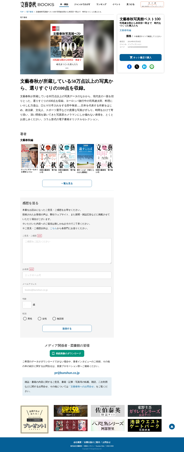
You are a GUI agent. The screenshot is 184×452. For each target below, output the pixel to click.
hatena (144, 66)
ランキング (101, 4)
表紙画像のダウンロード (68, 353)
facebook (129, 66)
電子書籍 (29, 12)
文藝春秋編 (125, 30)
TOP (22, 12)
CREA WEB (110, 446)
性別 (24, 313)
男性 (30, 318)
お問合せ (106, 442)
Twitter (137, 66)
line (152, 66)
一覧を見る (67, 183)
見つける (130, 4)
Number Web (100, 446)
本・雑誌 (64, 4)
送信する (67, 328)
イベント (116, 4)
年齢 (24, 299)
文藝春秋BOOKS (37, 4)
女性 (44, 318)
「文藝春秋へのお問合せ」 (82, 386)
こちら (53, 228)
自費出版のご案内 (92, 442)
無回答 (60, 318)
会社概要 (77, 442)
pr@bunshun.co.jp (66, 373)
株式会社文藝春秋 (76, 446)
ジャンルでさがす (82, 4)
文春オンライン (89, 446)
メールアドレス (29, 284)
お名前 (25, 269)
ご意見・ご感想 (29, 235)
